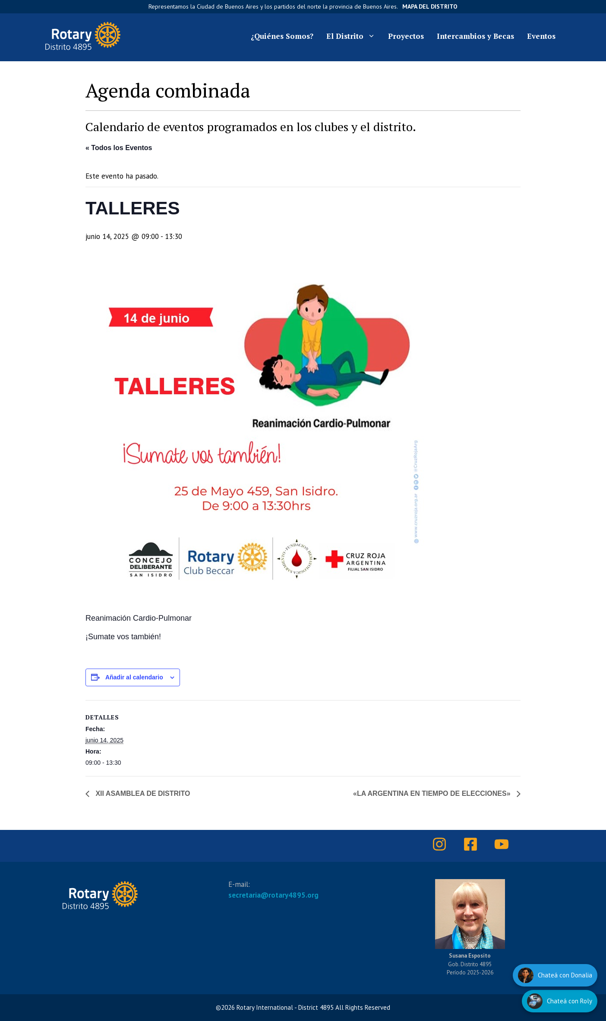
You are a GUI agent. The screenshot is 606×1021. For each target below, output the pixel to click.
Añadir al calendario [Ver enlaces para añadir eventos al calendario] (134, 677)
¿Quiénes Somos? (282, 36)
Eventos (541, 36)
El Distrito (354, 36)
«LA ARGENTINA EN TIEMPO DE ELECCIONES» (432, 793)
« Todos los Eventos (118, 147)
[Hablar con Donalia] (555, 975)
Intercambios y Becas (475, 36)
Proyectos (406, 36)
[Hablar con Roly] (559, 1001)
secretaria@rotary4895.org (273, 895)
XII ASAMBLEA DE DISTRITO (142, 793)
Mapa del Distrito (430, 6)
